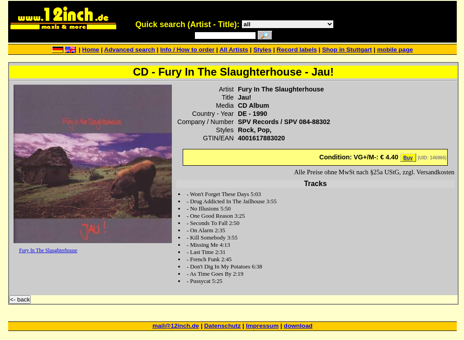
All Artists (233, 49)
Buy (408, 157)
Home (90, 49)
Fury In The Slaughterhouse (48, 250)
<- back (20, 299)
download (298, 325)
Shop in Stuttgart (347, 49)
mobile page (395, 49)
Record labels (297, 49)
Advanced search (129, 49)
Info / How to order (187, 49)
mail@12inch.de (175, 325)
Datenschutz (222, 325)
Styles (262, 49)
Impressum (262, 325)
